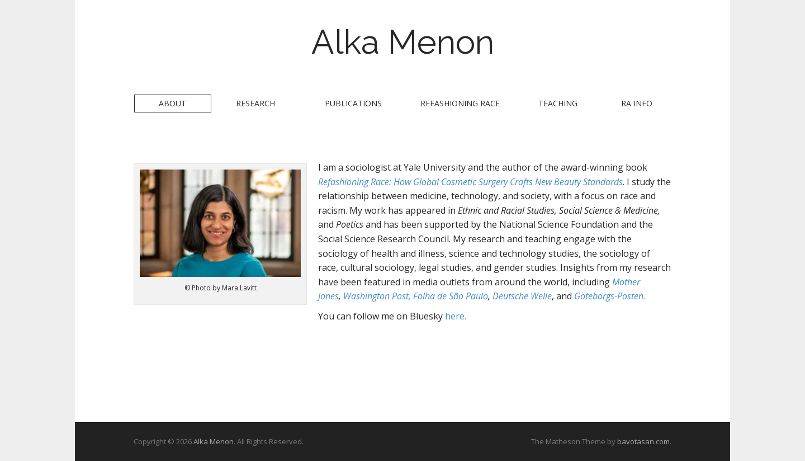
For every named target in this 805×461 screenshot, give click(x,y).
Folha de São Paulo (450, 296)
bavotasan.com (643, 441)
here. (455, 316)
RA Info (636, 103)
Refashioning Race (460, 103)
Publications (353, 103)
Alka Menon (402, 42)
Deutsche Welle (522, 296)
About (172, 103)
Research (255, 103)
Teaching (557, 103)
